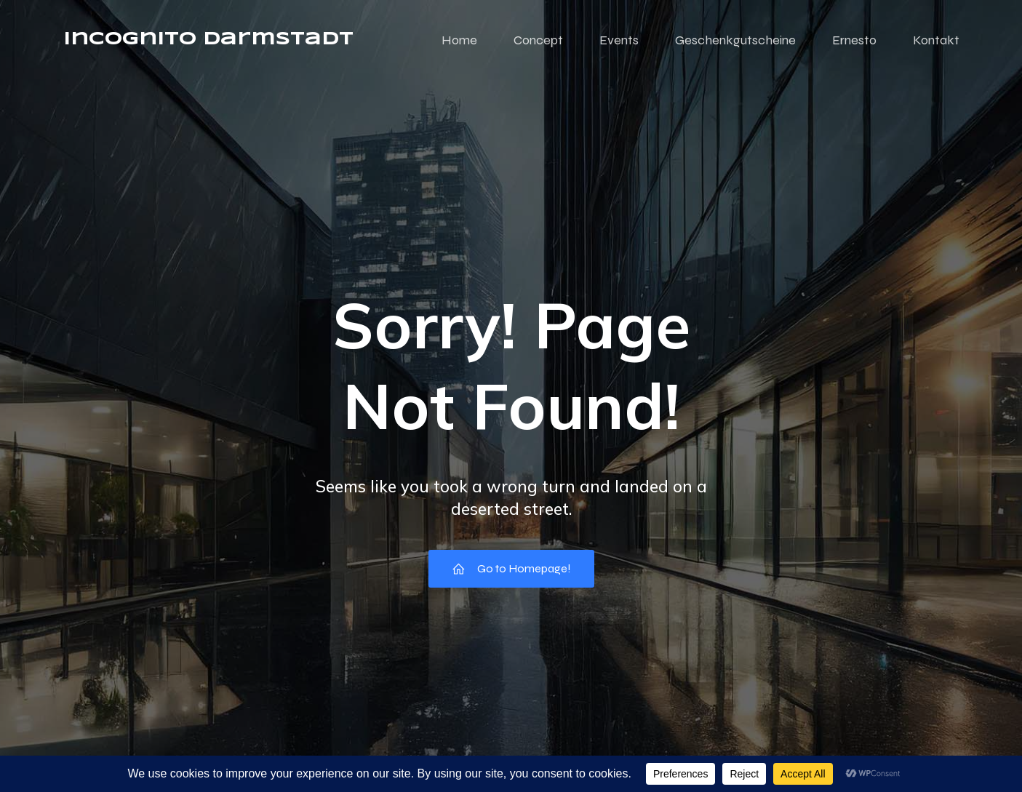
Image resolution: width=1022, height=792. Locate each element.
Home (459, 40)
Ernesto (854, 40)
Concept (538, 40)
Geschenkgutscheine (735, 40)
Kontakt (936, 40)
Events (619, 40)
